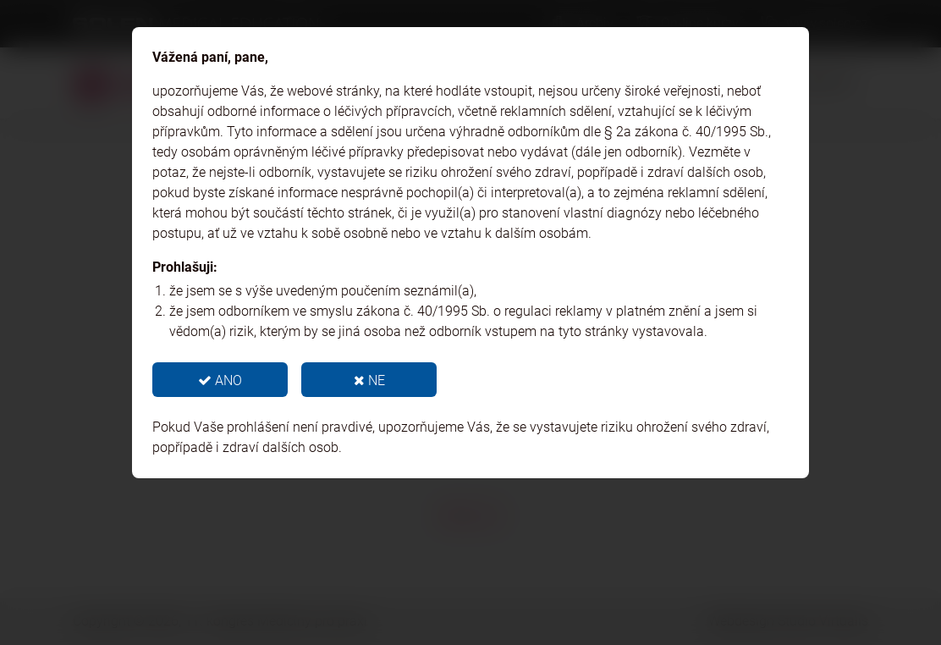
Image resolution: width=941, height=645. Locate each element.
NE (369, 380)
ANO (220, 380)
